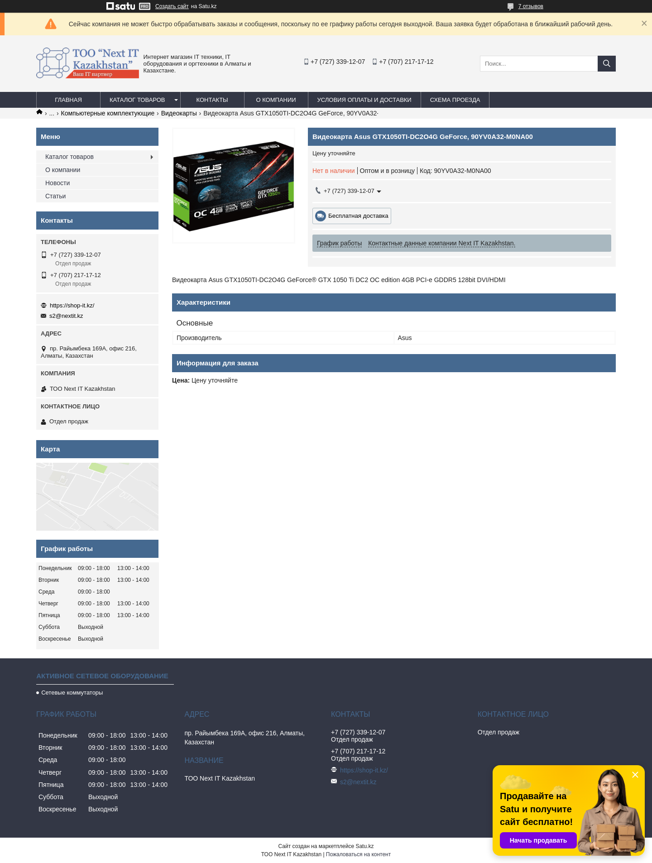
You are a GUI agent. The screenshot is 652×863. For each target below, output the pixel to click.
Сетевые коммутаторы (72, 692)
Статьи (55, 196)
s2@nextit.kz (66, 315)
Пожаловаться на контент (358, 854)
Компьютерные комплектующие (108, 113)
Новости (57, 183)
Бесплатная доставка (358, 215)
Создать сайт (172, 6)
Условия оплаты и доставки (364, 99)
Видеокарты (179, 113)
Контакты (212, 99)
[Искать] (607, 64)
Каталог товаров (137, 99)
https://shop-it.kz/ (72, 305)
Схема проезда (455, 99)
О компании (276, 99)
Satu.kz (364, 846)
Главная (68, 99)
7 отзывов (530, 6)
